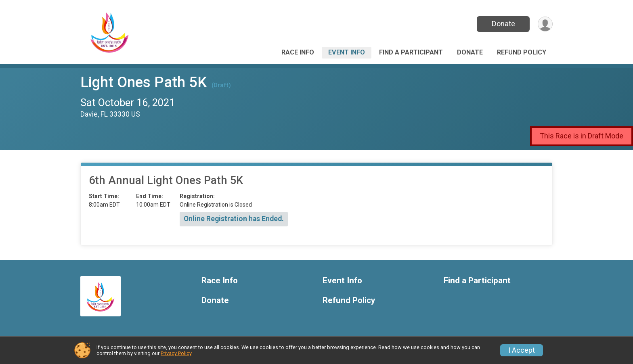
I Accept (521, 350)
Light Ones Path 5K (143, 82)
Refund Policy (521, 52)
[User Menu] (545, 24)
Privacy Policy (176, 353)
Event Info (346, 52)
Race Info (297, 52)
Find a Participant (411, 52)
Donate (503, 23)
